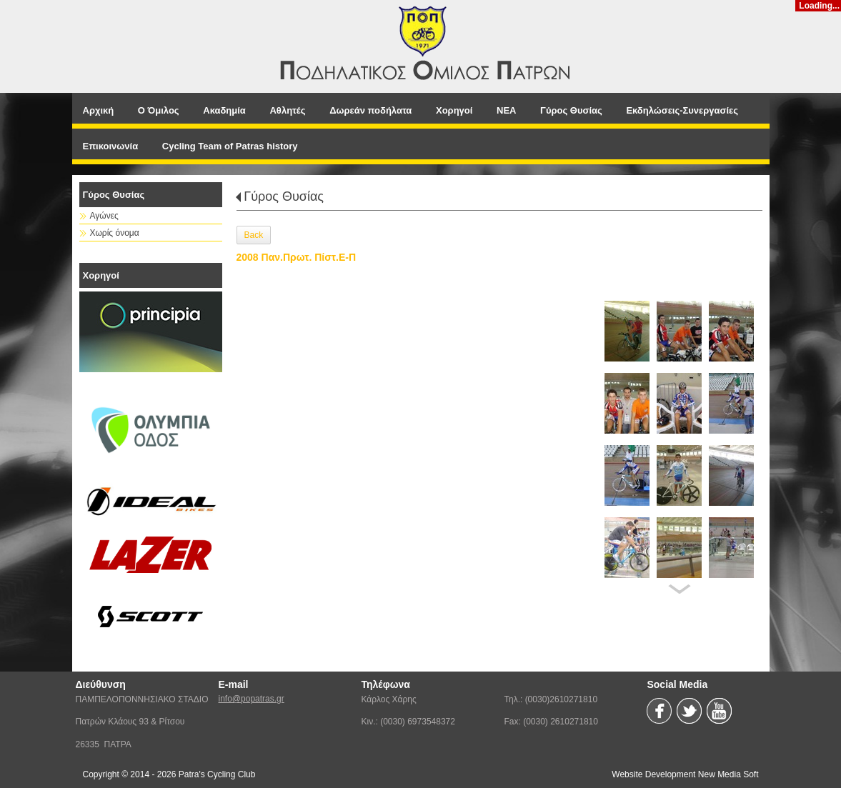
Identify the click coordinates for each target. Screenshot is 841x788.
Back (254, 235)
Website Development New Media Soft (685, 774)
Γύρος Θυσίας (284, 196)
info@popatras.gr (251, 699)
